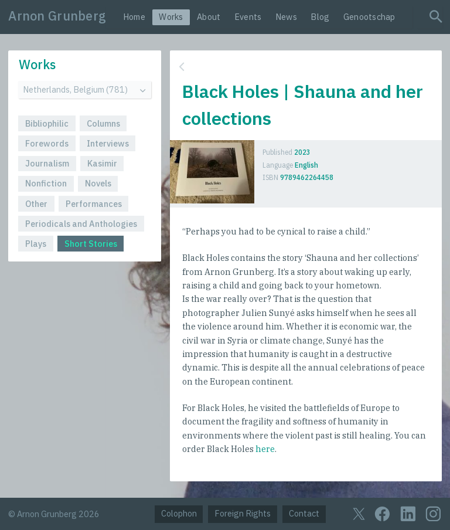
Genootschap (369, 16)
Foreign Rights (242, 513)
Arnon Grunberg (57, 16)
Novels (98, 183)
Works (171, 16)
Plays (35, 243)
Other (36, 203)
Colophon (179, 513)
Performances (94, 203)
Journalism (47, 163)
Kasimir (102, 163)
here (265, 448)
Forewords (47, 143)
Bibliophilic (47, 123)
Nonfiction (46, 183)
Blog (320, 16)
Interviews (108, 143)
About (208, 16)
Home (134, 16)
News (286, 16)
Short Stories (90, 243)
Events (248, 16)
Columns (103, 123)
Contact (304, 513)
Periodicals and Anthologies (81, 223)
